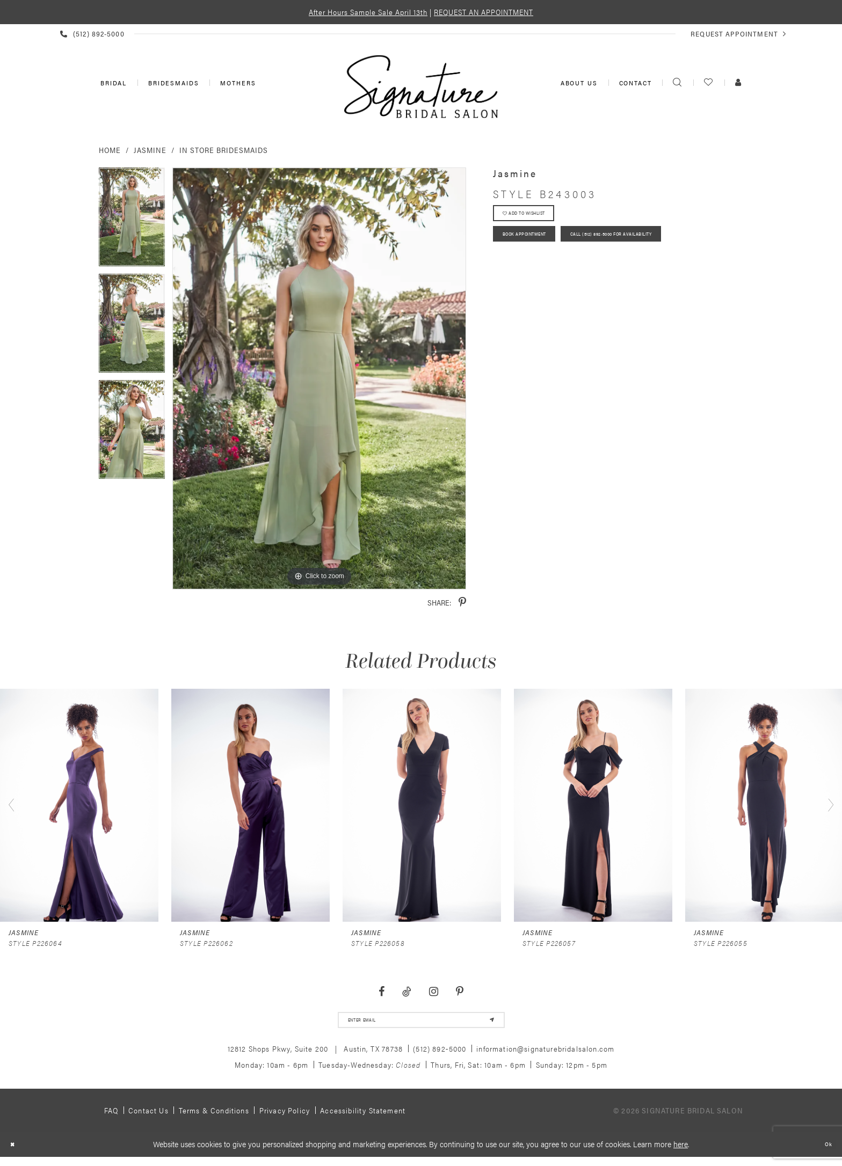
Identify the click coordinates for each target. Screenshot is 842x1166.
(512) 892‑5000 (439, 1056)
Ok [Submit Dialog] (825, 1151)
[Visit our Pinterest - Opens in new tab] (459, 992)
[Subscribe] (486, 1023)
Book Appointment (539, 249)
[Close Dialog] (15, 1151)
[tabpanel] (132, 220)
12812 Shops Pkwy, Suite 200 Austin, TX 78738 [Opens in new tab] (315, 1056)
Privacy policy (284, 1117)
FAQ (111, 1117)
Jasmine (150, 149)
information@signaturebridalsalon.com (545, 1056)
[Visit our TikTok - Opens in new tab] (407, 992)
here (680, 1151)
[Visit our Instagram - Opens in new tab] (433, 992)
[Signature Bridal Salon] (421, 86)
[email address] (421, 1023)
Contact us (148, 1117)
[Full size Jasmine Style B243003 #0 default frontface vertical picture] (319, 378)
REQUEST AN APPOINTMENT (483, 11)
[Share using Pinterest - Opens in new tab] (462, 602)
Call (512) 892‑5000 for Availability (567, 279)
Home (110, 149)
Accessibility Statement (362, 1117)
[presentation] (79, 805)
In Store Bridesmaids (223, 149)
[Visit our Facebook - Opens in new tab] (382, 992)
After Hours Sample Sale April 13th (368, 11)
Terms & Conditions (214, 1117)
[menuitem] (112, 82)
